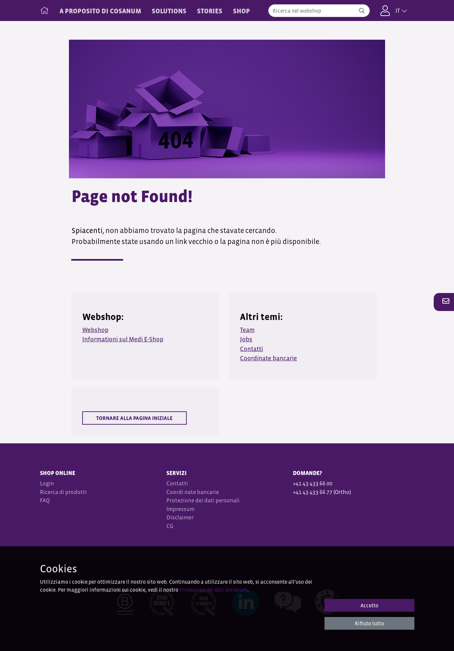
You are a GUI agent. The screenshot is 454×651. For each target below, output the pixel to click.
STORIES (209, 11)
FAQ (45, 500)
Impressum (180, 509)
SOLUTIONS (169, 11)
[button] (444, 302)
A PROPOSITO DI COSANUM (100, 11)
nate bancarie (201, 492)
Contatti (177, 483)
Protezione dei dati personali (203, 500)
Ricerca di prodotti (63, 492)
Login (47, 483)
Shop (241, 11)
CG (170, 526)
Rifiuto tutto (369, 623)
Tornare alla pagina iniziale (134, 418)
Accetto (369, 605)
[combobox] (319, 10)
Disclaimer (179, 517)
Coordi (174, 492)
